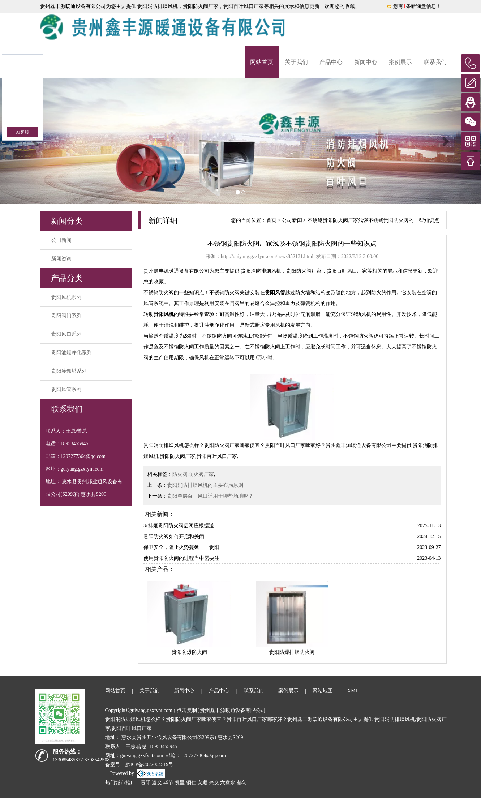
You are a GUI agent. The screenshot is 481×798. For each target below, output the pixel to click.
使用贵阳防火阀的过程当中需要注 (181, 558)
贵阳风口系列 (66, 334)
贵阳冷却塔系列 (69, 371)
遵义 (157, 782)
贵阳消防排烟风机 (157, 6)
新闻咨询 (61, 258)
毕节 (168, 782)
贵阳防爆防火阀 (189, 652)
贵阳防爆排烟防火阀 (292, 652)
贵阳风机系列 (66, 297)
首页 (271, 220)
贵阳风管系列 (66, 389)
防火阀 (180, 474)
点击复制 (187, 710)
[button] (36, 141)
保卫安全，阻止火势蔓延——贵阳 (181, 547)
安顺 (202, 782)
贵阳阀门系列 (66, 315)
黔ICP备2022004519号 (149, 764)
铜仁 (191, 782)
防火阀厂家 (201, 474)
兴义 (214, 782)
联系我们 (435, 62)
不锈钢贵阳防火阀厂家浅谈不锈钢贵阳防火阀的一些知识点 (373, 220)
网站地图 (323, 691)
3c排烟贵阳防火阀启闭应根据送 (178, 525)
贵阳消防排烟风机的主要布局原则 (205, 485)
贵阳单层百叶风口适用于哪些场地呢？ (210, 496)
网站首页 (261, 62)
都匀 (242, 782)
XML (352, 691)
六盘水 (227, 782)
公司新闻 (61, 240)
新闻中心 (365, 62)
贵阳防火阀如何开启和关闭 (173, 536)
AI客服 (22, 132)
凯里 (180, 782)
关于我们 (296, 62)
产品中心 (331, 62)
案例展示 (400, 62)
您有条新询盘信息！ (413, 6)
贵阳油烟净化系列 (71, 352)
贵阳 (146, 782)
